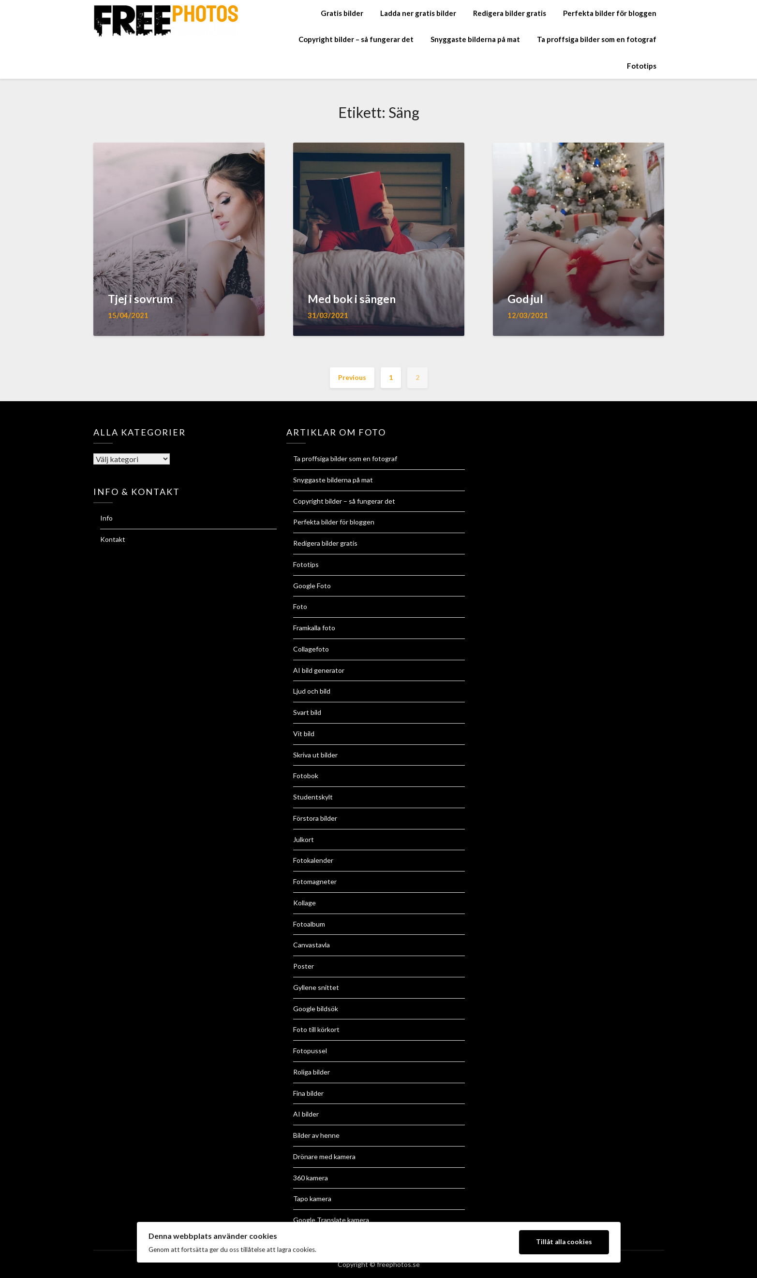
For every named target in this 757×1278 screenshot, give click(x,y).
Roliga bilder (311, 1072)
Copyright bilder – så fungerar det (356, 39)
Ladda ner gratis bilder (418, 13)
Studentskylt (313, 797)
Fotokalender (313, 860)
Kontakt (112, 539)
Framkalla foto (314, 628)
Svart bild (307, 712)
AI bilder (306, 1114)
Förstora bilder (315, 818)
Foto (300, 606)
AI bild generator (318, 670)
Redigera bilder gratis (509, 13)
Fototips (641, 65)
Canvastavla (311, 945)
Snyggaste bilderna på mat (475, 39)
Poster (303, 966)
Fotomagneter (315, 881)
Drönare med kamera (324, 1156)
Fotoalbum (309, 924)
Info (106, 518)
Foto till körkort (316, 1029)
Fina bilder (308, 1093)
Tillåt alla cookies (564, 1242)
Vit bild (303, 733)
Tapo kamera (312, 1198)
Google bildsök (315, 1008)
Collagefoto (311, 649)
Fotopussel (310, 1050)
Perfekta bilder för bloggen (609, 13)
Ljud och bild (311, 691)
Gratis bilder (342, 13)
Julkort (303, 839)
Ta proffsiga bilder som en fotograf (596, 39)
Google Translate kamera (331, 1220)
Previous (352, 377)
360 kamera (310, 1178)
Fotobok (305, 775)
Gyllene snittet (316, 987)
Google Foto (312, 585)
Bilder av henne (316, 1135)
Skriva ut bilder (315, 755)
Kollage (304, 903)
